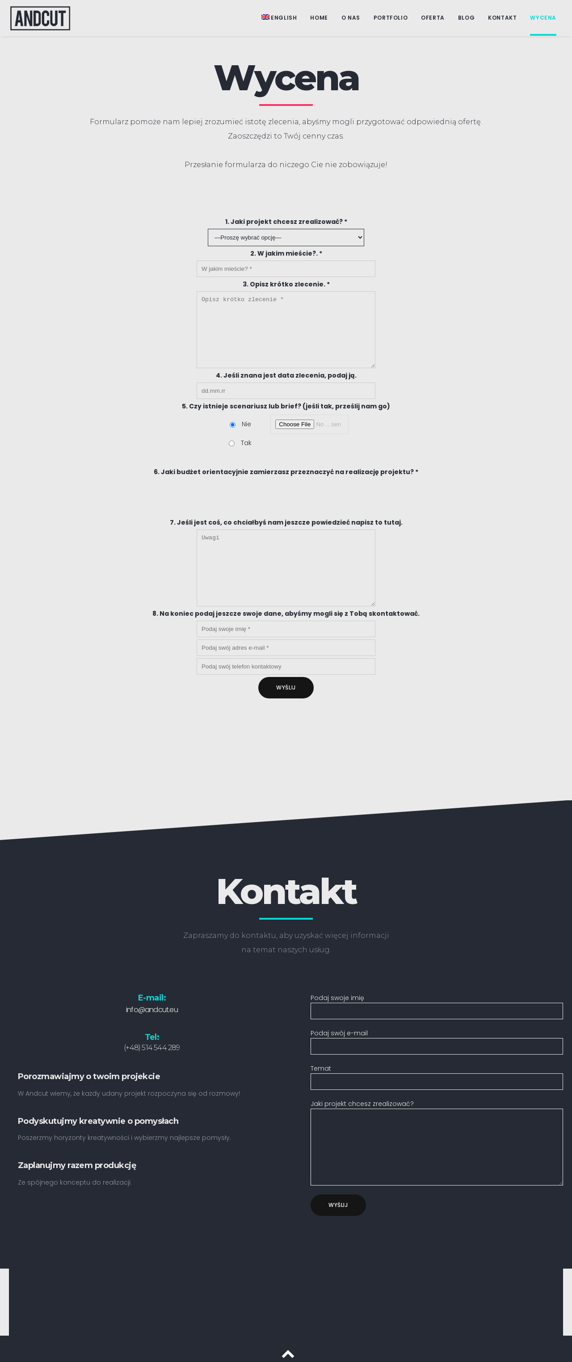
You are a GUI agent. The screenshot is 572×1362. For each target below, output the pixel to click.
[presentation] (286, 742)
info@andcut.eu (152, 996)
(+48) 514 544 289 (152, 1034)
